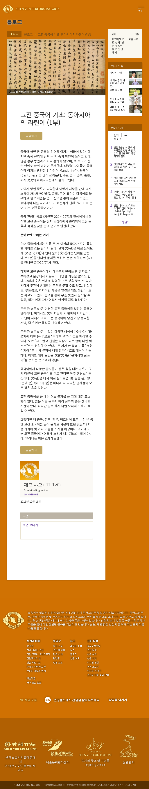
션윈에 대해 (33, 641)
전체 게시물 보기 (31, 494)
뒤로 (13, 34)
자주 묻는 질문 (34, 682)
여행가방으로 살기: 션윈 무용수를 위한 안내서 (118, 45)
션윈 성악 (92, 654)
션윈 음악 (92, 650)
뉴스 (126, 135)
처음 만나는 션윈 (35, 650)
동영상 (57, 641)
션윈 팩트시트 (34, 662)
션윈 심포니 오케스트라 (38, 654)
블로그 (28, 34)
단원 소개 (58, 654)
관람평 (56, 658)
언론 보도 (58, 662)
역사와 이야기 (94, 670)
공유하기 (31, 136)
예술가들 (31, 678)
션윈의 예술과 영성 (36, 670)
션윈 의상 (92, 658)
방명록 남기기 (118, 700)
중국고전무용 (93, 646)
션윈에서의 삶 (34, 658)
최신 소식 (58, 646)
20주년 (30, 646)
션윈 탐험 (92, 641)
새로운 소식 (76, 646)
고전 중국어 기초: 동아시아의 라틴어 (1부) (64, 34)
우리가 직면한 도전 (36, 666)
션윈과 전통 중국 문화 (98, 675)
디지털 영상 (93, 662)
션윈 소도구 (93, 666)
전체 (116, 135)
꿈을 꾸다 (133, 39)
